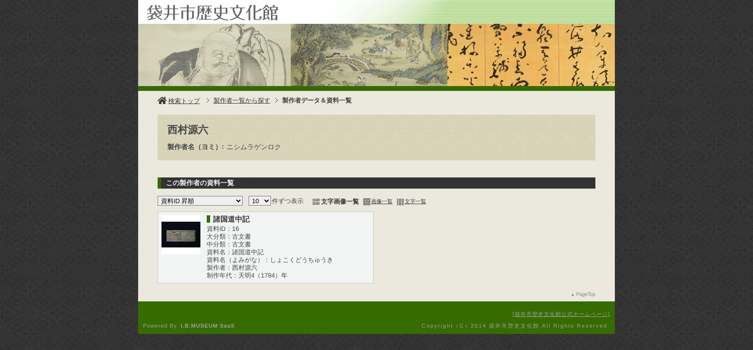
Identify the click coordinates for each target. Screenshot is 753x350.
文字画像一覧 (340, 201)
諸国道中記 (231, 219)
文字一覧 (415, 201)
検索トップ (179, 101)
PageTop (585, 294)
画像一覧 (382, 201)
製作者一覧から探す (242, 100)
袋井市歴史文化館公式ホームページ (561, 314)
